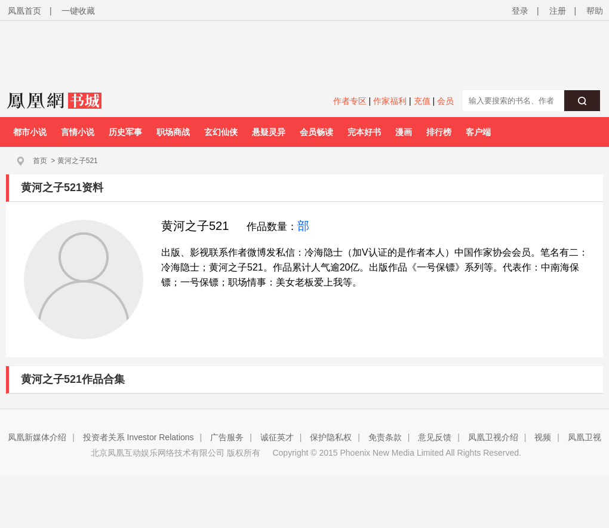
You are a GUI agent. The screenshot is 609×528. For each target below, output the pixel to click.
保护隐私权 (331, 437)
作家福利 (390, 101)
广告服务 (227, 437)
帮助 (594, 11)
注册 (557, 11)
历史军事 (125, 132)
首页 (40, 160)
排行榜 (438, 132)
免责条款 (385, 437)
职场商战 (173, 132)
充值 (422, 101)
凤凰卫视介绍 (493, 437)
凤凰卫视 (584, 437)
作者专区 (350, 101)
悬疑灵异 (268, 132)
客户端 (478, 132)
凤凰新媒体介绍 (37, 437)
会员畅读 (316, 132)
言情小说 (77, 132)
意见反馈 (434, 437)
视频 (542, 437)
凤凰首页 (24, 11)
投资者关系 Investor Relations (138, 437)
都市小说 (30, 132)
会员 (445, 101)
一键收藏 (78, 11)
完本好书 (364, 132)
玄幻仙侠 (221, 132)
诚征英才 (277, 437)
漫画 (403, 132)
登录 (520, 11)
